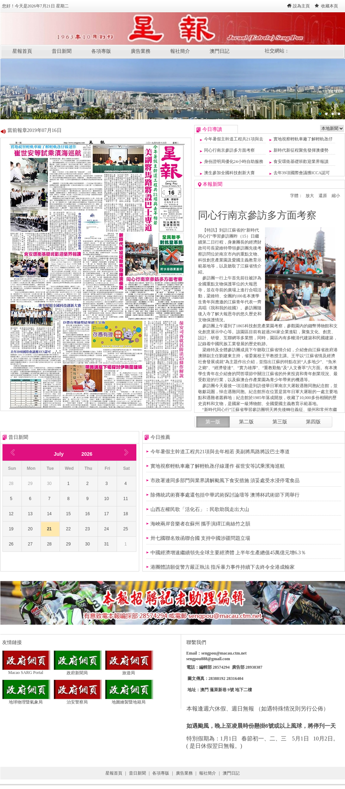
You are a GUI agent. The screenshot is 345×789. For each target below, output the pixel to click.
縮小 (336, 195)
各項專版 (101, 51)
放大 (310, 195)
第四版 (313, 421)
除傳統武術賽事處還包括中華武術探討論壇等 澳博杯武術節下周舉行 (225, 495)
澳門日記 (219, 51)
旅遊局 (129, 670)
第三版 (279, 421)
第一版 (212, 421)
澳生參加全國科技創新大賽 (229, 172)
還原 (323, 195)
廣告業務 (140, 51)
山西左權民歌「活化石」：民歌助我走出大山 (199, 509)
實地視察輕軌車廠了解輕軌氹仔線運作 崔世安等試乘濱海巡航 (217, 466)
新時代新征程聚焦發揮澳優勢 (300, 150)
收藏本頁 (329, 6)
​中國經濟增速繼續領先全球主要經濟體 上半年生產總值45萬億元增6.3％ (228, 552)
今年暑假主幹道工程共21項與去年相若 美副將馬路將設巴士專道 (220, 451)
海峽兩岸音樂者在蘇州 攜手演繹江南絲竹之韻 (200, 523)
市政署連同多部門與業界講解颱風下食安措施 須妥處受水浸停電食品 (225, 480)
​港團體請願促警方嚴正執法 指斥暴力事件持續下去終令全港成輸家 (222, 567)
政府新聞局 (78, 670)
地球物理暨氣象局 (26, 700)
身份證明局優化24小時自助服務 (233, 161)
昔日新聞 (62, 51)
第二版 (246, 421)
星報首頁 (22, 51)
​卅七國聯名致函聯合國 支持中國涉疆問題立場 (200, 538)
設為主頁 (301, 6)
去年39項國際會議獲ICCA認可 (301, 172)
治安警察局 (78, 700)
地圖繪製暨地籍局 (129, 700)
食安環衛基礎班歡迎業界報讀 (300, 161)
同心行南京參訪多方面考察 (229, 150)
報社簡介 (180, 51)
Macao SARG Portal (26, 670)
